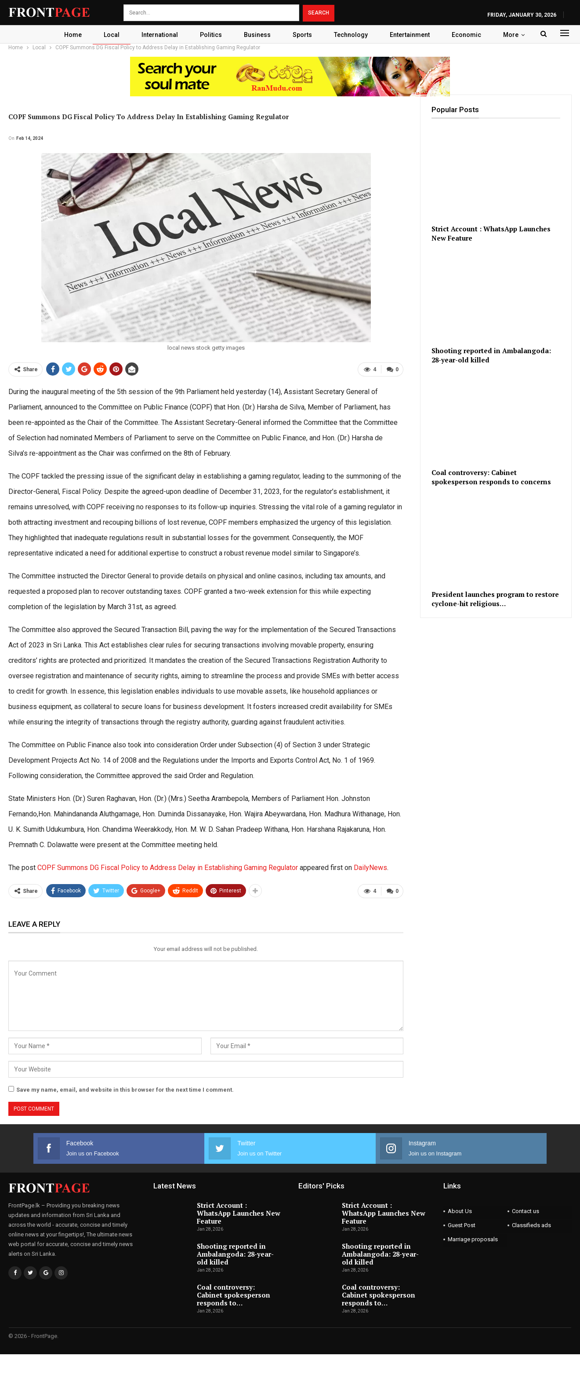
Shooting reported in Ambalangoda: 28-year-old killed (235, 1253)
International (156, 34)
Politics (209, 34)
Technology (353, 34)
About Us (460, 1210)
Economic (471, 34)
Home (67, 34)
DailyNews (370, 867)
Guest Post (461, 1224)
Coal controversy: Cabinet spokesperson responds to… (233, 1294)
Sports (303, 34)
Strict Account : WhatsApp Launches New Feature (238, 1212)
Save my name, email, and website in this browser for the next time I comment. (125, 1089)
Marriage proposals (473, 1239)
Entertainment (413, 34)
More (517, 34)
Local (107, 34)
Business (256, 34)
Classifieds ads (531, 1224)
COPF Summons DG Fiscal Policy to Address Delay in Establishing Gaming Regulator (167, 867)
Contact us (525, 1210)
